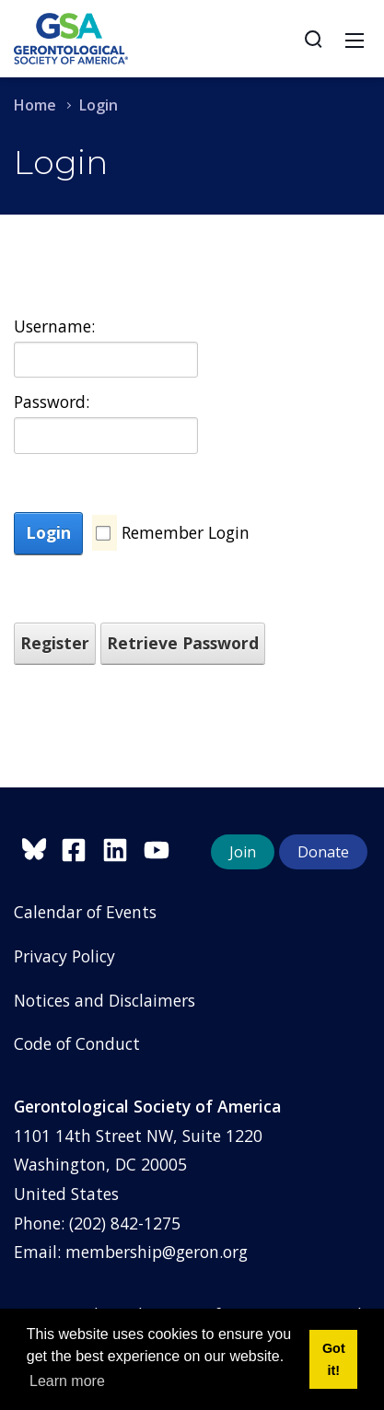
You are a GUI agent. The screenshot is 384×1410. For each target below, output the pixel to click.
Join (242, 852)
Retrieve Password (183, 643)
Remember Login (186, 532)
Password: (51, 401)
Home (35, 105)
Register (54, 643)
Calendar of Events (85, 912)
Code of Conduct (77, 1043)
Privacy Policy (64, 956)
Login (48, 532)
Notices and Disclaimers (104, 1000)
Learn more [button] (67, 1381)
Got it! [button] (333, 1359)
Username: (54, 326)
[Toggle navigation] (354, 38)
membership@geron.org (156, 1252)
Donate (323, 852)
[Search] (313, 38)
